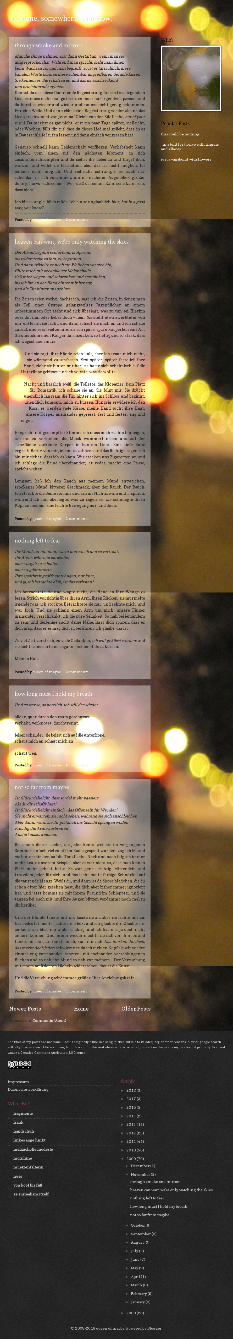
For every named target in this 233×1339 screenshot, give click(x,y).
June (135, 1259)
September (141, 1234)
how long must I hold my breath (53, 694)
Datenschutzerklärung (28, 1089)
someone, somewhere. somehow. (60, 18)
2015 (131, 1116)
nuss (17, 1176)
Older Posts (136, 1008)
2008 (131, 1313)
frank (18, 1122)
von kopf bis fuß (27, 1185)
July (135, 1251)
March (137, 1285)
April (136, 1276)
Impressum (18, 1081)
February (139, 1293)
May (135, 1268)
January (138, 1302)
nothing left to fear (37, 540)
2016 (131, 1107)
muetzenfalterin (28, 1167)
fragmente (23, 1113)
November (141, 1174)
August (138, 1242)
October (138, 1225)
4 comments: (78, 765)
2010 (131, 1150)
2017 (131, 1098)
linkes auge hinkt (29, 1140)
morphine (22, 1158)
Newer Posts (25, 1008)
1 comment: (77, 991)
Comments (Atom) (49, 1020)
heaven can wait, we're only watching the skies (72, 242)
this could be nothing (180, 134)
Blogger (154, 1328)
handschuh (23, 1131)
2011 (131, 1141)
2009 (131, 1158)
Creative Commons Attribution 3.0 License (52, 1053)
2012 (131, 1133)
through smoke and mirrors (48, 45)
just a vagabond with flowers (186, 159)
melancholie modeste (33, 1149)
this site (164, 1047)
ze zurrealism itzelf (31, 1194)
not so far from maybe (42, 787)
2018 (131, 1090)
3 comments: (78, 518)
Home (81, 1008)
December (140, 1166)
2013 (131, 1124)
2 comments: (78, 219)
